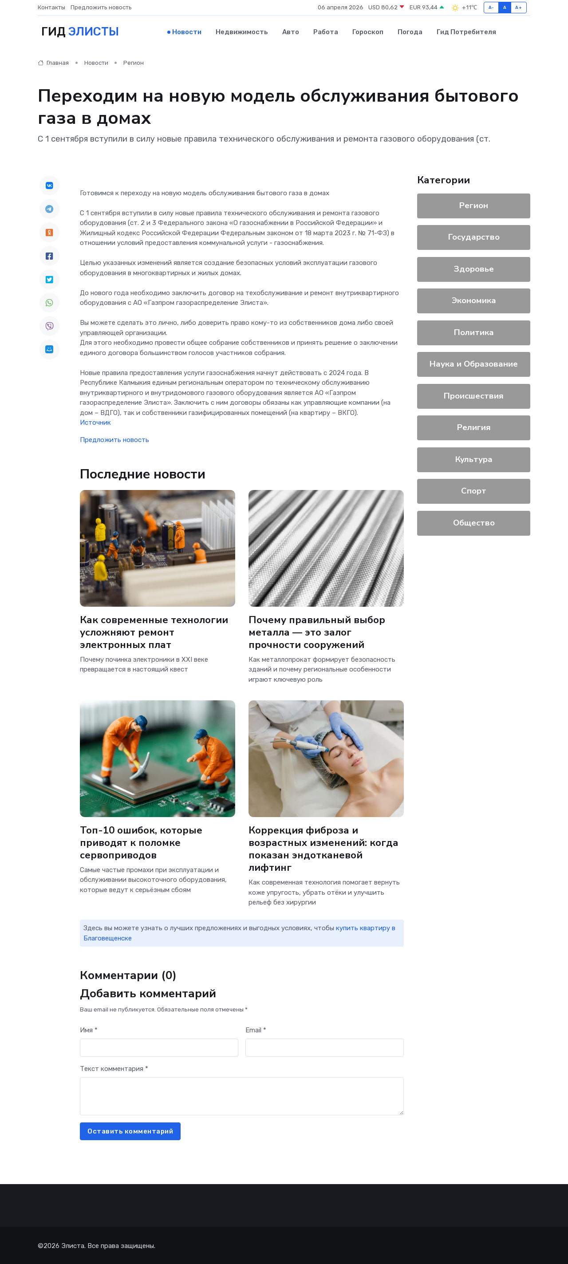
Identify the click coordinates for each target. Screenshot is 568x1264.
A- (491, 7)
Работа (325, 32)
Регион (133, 62)
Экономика (474, 299)
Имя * (89, 1029)
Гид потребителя (466, 32)
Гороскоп (367, 32)
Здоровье (474, 267)
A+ (518, 7)
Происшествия (474, 394)
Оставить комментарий (130, 1130)
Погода (410, 32)
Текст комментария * (114, 1067)
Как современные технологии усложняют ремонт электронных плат (154, 631)
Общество (474, 521)
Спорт (473, 490)
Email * (255, 1029)
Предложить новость (101, 7)
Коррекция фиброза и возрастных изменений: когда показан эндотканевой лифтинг (323, 847)
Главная (53, 62)
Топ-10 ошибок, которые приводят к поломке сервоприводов (141, 841)
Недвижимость (242, 32)
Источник (95, 422)
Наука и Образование (474, 363)
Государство (474, 236)
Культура (474, 458)
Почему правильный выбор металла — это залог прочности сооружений (317, 631)
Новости (186, 32)
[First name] (159, 1047)
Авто (290, 32)
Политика (474, 331)
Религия (474, 426)
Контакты (51, 7)
